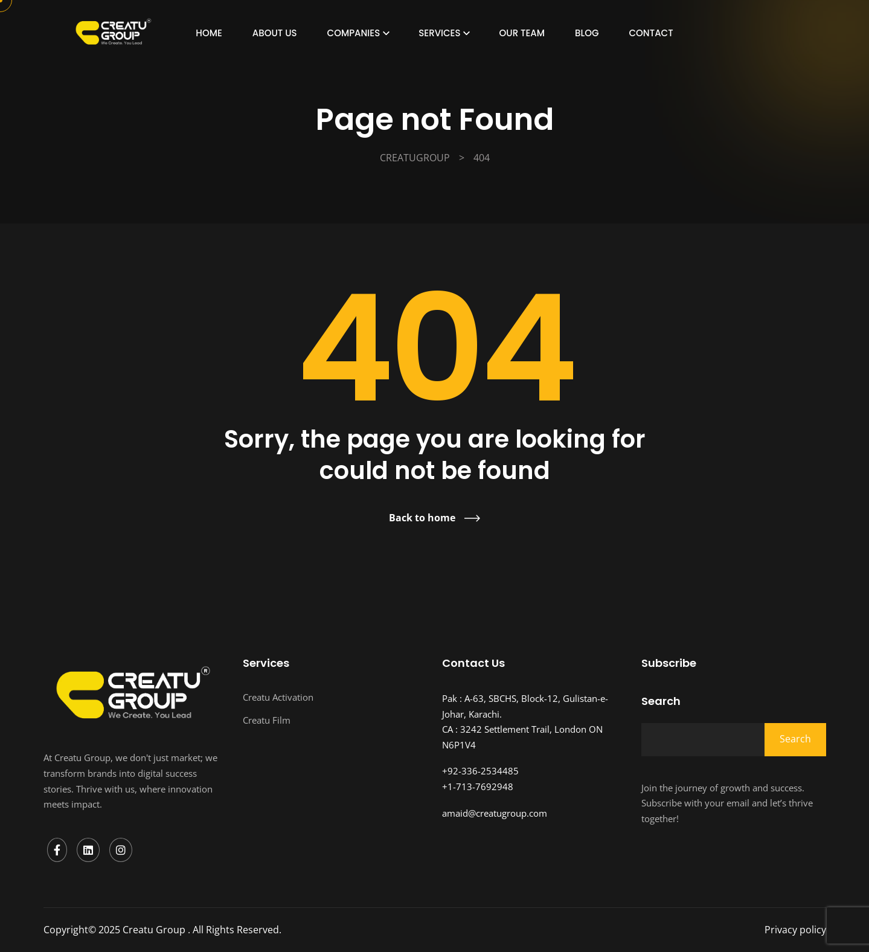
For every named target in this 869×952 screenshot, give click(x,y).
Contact (651, 33)
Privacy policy (795, 929)
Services (439, 33)
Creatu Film (266, 720)
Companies (353, 33)
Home (209, 33)
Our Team (522, 33)
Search (661, 701)
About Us (274, 33)
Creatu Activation (278, 697)
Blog (586, 33)
